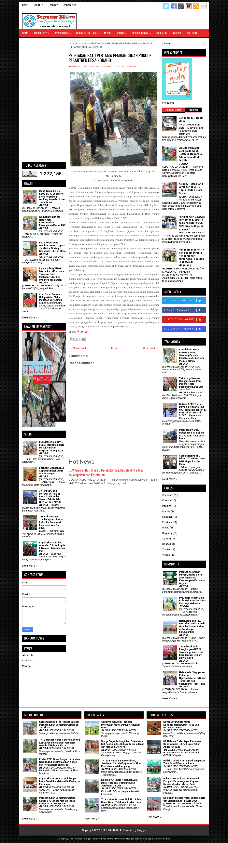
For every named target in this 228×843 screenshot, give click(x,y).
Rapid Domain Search (159, 838)
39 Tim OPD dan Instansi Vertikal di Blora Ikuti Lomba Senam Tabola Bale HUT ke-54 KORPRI (50, 496)
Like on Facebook (185, 310)
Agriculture (64, 32)
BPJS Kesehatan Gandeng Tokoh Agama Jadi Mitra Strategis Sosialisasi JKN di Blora (52, 247)
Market (166, 511)
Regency (167, 533)
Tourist (166, 549)
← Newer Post (78, 348)
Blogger (141, 830)
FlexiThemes (75, 838)
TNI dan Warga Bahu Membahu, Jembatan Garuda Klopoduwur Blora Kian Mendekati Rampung (121, 763)
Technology (43, 32)
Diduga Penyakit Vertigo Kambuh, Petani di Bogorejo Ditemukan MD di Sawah (190, 154)
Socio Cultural (142, 32)
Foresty (166, 500)
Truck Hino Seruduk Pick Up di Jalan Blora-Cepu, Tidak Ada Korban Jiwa (121, 801)
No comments (130, 66)
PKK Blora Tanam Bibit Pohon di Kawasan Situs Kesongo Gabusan (192, 600)
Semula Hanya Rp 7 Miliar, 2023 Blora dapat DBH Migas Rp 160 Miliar (192, 460)
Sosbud (83, 43)
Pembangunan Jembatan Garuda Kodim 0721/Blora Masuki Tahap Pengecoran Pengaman (57, 801)
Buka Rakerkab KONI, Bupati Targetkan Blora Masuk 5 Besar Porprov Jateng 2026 (51, 446)
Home (25, 5)
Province (167, 522)
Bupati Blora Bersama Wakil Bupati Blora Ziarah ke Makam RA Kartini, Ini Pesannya (59, 781)
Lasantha (108, 838)
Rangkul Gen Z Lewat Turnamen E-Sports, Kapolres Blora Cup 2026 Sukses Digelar (191, 221)
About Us (39, 5)
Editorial (192, 33)
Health (123, 32)
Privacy (54, 5)
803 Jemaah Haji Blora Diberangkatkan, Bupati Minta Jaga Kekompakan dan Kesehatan (106, 472)
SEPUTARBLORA (112, 830)
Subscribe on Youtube (185, 319)
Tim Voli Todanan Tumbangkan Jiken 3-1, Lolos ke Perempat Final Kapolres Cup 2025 (52, 522)
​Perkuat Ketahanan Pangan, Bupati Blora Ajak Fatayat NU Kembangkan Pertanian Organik (192, 578)
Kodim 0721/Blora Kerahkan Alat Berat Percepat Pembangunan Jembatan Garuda (119, 783)
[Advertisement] (44, 100)
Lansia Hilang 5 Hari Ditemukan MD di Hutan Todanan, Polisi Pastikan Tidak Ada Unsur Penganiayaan (52, 274)
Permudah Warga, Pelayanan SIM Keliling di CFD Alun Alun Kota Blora (191, 434)
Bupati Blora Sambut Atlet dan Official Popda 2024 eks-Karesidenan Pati (52, 546)
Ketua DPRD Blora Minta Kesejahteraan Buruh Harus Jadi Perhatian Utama (181, 724)
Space (166, 543)
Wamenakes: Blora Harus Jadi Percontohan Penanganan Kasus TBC (52, 221)
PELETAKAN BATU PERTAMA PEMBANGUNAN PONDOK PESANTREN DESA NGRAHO (110, 57)
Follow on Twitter (185, 300)
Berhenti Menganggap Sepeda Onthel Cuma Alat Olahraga (51, 471)
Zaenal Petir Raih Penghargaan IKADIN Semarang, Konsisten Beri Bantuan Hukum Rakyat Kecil (191, 652)
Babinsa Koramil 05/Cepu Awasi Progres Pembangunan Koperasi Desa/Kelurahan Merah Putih (181, 781)
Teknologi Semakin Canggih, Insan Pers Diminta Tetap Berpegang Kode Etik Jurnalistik (191, 384)
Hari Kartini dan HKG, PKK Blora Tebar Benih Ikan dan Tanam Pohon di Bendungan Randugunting (192, 626)
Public (165, 527)
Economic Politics (88, 32)
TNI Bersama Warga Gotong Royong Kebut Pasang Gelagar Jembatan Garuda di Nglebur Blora (59, 742)
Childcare (167, 495)
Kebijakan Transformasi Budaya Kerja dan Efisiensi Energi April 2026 (184, 799)
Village (166, 554)
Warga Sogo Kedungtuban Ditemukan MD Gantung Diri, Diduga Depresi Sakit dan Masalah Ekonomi (122, 744)
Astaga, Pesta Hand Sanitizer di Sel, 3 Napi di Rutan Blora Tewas (190, 188)
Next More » (29, 317)
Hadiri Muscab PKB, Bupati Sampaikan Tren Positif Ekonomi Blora (184, 762)
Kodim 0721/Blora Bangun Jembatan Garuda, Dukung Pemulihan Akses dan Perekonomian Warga (59, 762)
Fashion (177, 33)
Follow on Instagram (185, 329)
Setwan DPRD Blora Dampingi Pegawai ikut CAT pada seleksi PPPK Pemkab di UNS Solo (192, 408)
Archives (194, 110)
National (167, 516)
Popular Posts (173, 110)
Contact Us (70, 5)
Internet (166, 505)
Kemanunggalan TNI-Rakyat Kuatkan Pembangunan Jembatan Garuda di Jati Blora (59, 724)
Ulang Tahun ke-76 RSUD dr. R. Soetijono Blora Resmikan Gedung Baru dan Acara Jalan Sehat (52, 197)
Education (161, 33)
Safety (166, 538)
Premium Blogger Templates (130, 838)
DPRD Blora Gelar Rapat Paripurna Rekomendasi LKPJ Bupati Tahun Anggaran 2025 (182, 744)
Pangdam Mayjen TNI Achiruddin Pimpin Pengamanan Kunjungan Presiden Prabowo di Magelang (191, 257)
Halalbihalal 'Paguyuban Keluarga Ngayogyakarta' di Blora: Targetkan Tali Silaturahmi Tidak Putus (192, 678)
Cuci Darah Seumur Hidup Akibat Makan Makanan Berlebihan (50, 297)
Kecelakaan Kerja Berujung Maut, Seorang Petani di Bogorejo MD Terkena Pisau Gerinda (191, 355)
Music (107, 33)
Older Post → (150, 348)
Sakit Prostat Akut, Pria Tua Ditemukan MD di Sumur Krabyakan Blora (120, 724)
